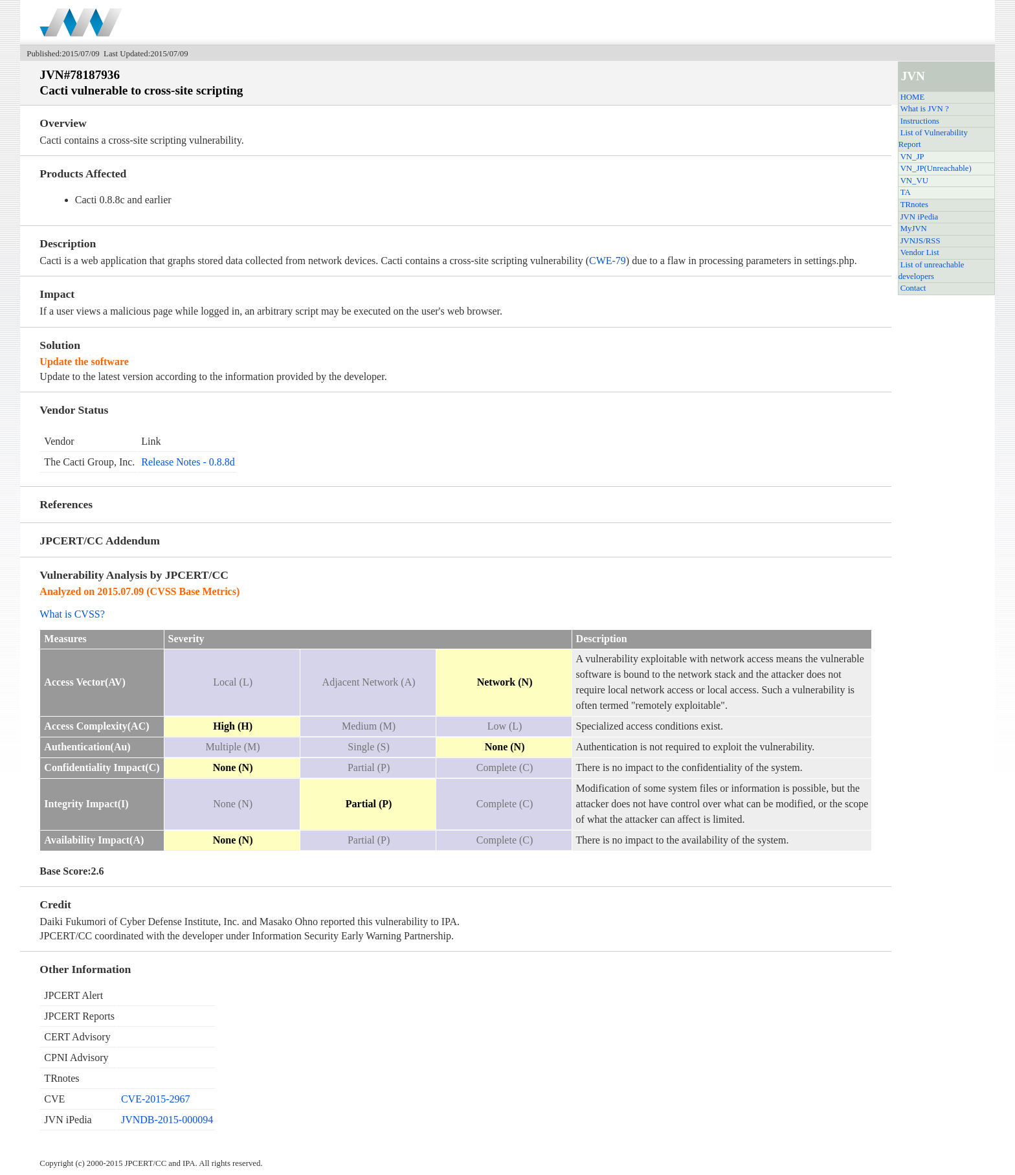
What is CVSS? (71, 614)
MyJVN (913, 228)
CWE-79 (607, 260)
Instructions (919, 121)
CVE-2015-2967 (155, 1098)
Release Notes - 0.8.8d (187, 461)
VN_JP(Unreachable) (936, 168)
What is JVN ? (924, 108)
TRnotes (914, 204)
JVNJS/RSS (920, 240)
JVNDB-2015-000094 (167, 1119)
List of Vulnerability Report (933, 138)
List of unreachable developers (931, 270)
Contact (913, 288)
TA (905, 192)
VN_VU (914, 180)
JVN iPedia (919, 216)
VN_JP (912, 156)
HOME (912, 97)
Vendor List (919, 252)
